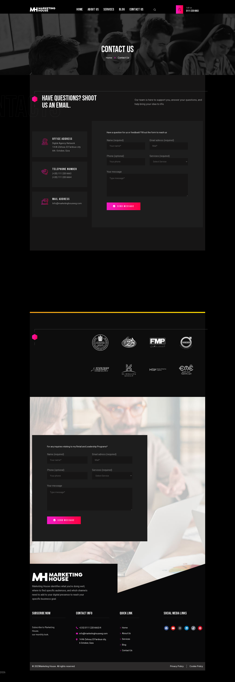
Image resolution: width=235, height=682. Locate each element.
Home (109, 57)
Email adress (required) (162, 140)
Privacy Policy (177, 678)
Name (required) (115, 140)
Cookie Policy (196, 678)
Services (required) (160, 156)
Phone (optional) (115, 156)
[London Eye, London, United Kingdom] (117, 281)
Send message (123, 206)
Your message (114, 171)
